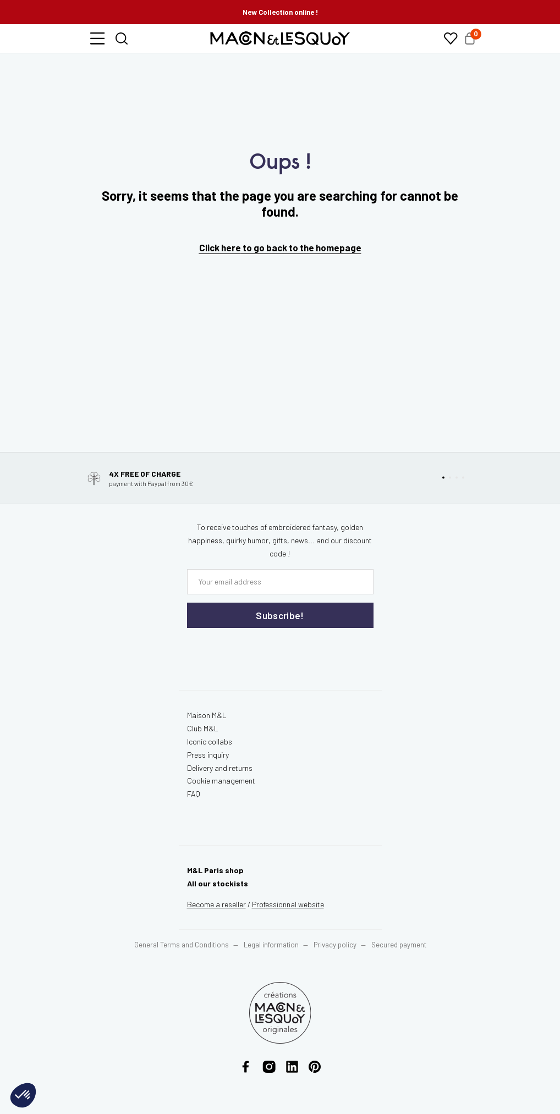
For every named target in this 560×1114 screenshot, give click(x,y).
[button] (97, 38)
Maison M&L (207, 715)
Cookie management (221, 780)
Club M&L (202, 728)
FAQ (193, 793)
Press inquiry (208, 754)
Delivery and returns (219, 768)
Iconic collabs (209, 741)
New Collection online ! (280, 12)
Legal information (271, 944)
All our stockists (217, 883)
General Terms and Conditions (181, 944)
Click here (220, 247)
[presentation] (253, 650)
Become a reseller (216, 904)
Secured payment (398, 944)
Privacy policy (335, 944)
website (288, 904)
